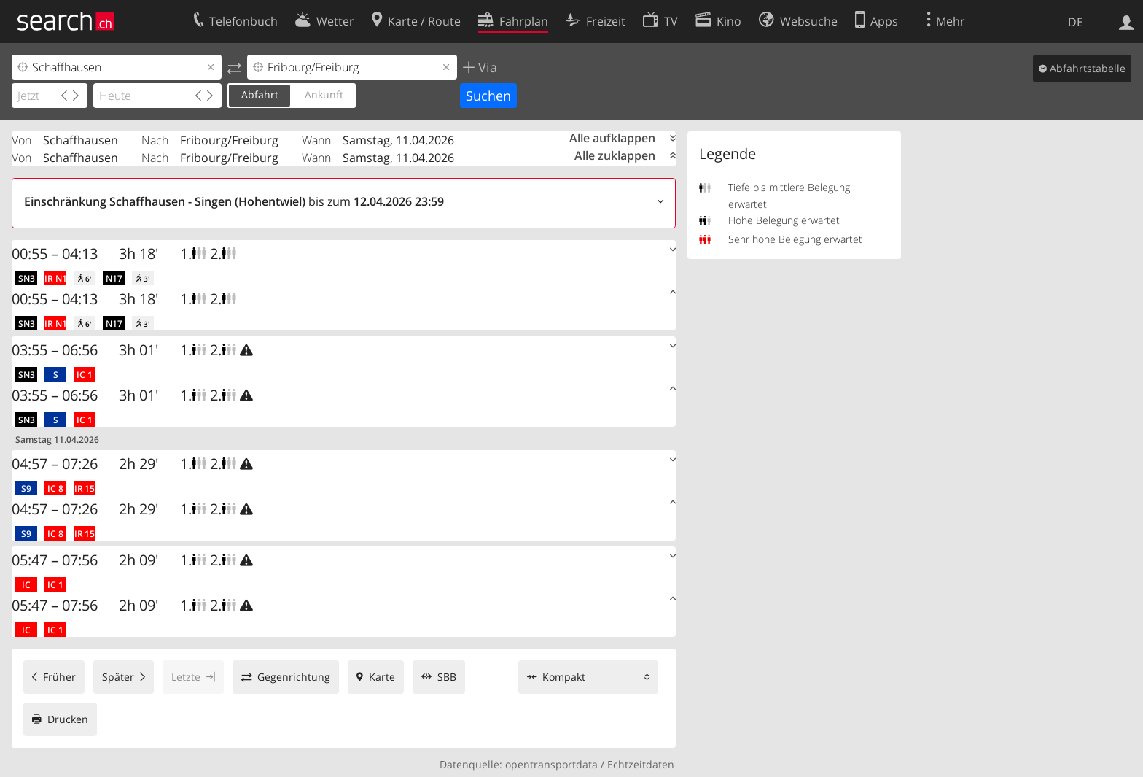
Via (486, 67)
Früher (59, 677)
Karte (382, 677)
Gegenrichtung (293, 677)
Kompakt (563, 677)
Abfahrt (259, 94)
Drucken (67, 719)
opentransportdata (551, 764)
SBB (446, 677)
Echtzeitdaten (640, 764)
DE (1075, 22)
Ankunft (324, 94)
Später (118, 677)
